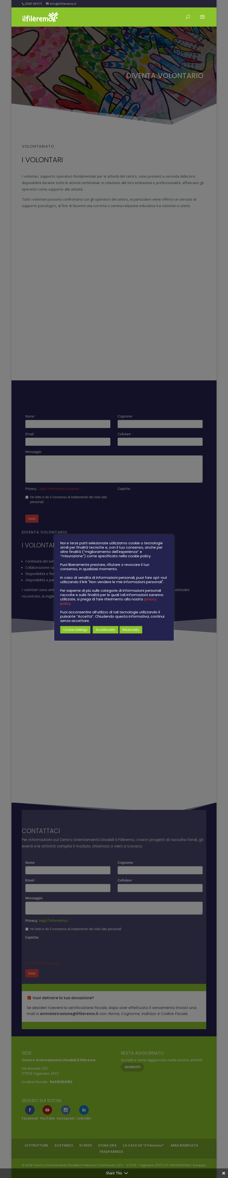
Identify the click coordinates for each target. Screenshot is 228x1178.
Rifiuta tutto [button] (130, 629)
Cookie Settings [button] (75, 629)
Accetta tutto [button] (105, 629)
